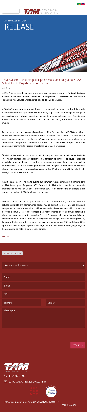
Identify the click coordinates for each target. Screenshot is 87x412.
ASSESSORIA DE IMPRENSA (15, 21)
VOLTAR (5, 236)
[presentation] (24, 335)
